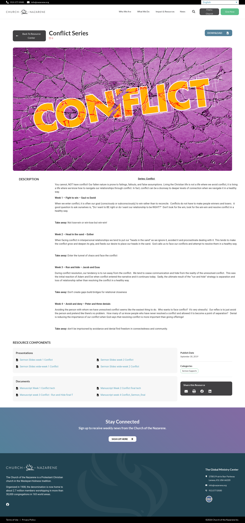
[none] (220, 2)
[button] (186, 391)
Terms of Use (12, 519)
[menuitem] (220, 2)
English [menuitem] (207, 2)
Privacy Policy (29, 519)
